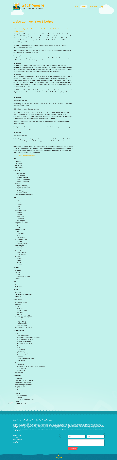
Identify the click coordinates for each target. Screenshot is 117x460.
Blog (101, 7)
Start (76, 7)
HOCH (58, 458)
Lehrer (83, 7)
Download (93, 7)
